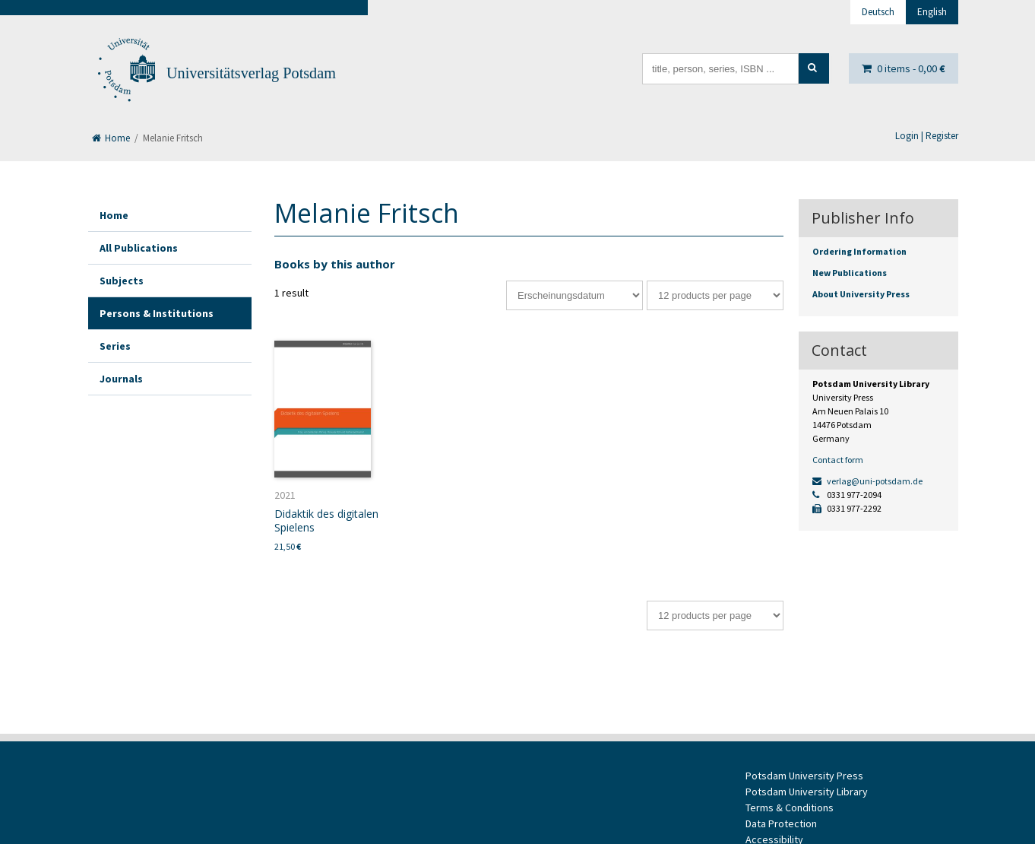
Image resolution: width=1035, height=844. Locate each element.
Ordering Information (859, 251)
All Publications (139, 248)
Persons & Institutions (157, 313)
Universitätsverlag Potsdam (251, 73)
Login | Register (926, 135)
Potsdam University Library (806, 791)
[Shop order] (574, 295)
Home (111, 138)
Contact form (837, 459)
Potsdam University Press (804, 775)
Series (115, 346)
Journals (121, 379)
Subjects (122, 280)
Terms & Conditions (789, 807)
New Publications (849, 272)
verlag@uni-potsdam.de (867, 481)
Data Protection (781, 823)
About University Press (861, 294)
